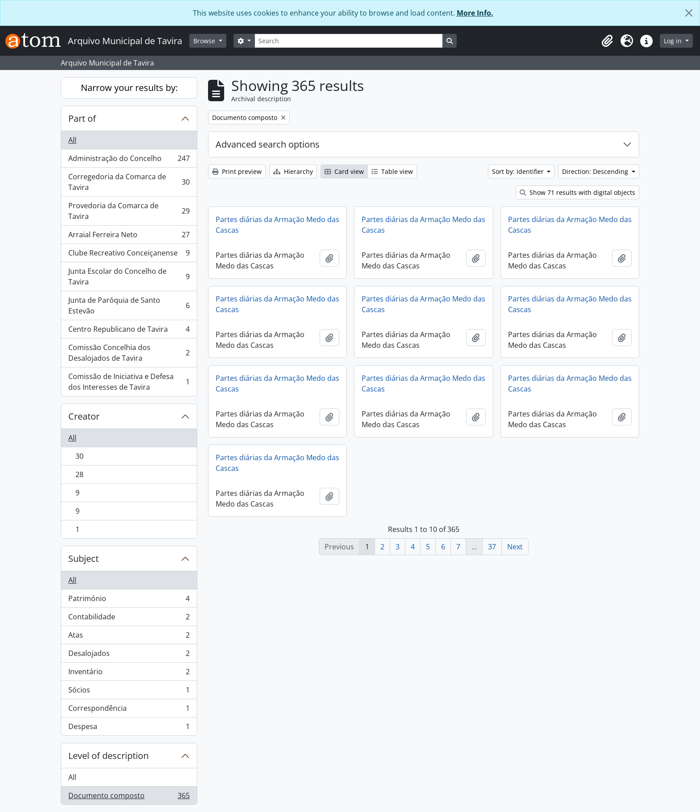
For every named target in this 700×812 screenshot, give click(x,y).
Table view (392, 171)
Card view (344, 171)
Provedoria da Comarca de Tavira (129, 211)
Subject (83, 558)
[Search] (348, 41)
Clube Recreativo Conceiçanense (129, 254)
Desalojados (129, 655)
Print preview (237, 171)
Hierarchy (293, 171)
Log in (673, 41)
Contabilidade (129, 618)
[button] (607, 41)
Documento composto (129, 797)
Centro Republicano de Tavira (129, 331)
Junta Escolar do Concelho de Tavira (129, 276)
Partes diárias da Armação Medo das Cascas (277, 224)
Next (515, 547)
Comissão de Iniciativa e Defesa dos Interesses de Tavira (129, 381)
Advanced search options (268, 144)
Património (129, 600)
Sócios (129, 691)
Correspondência (129, 710)
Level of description (108, 756)
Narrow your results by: (129, 88)
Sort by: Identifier (519, 171)
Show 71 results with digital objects (577, 192)
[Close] (689, 12)
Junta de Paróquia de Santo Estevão (129, 305)
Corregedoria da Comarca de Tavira (129, 182)
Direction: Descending (596, 171)
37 (492, 547)
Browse (205, 41)
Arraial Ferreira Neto (129, 236)
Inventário (129, 673)
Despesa (129, 728)
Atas (129, 637)
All (72, 140)
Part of (82, 118)
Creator (84, 416)
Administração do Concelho (129, 160)
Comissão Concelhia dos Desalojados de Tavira (129, 352)
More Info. (475, 13)
